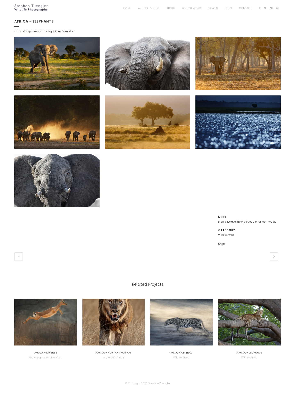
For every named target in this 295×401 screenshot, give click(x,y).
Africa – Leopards (249, 353)
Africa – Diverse (45, 353)
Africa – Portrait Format (113, 353)
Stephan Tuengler (159, 383)
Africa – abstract (181, 353)
